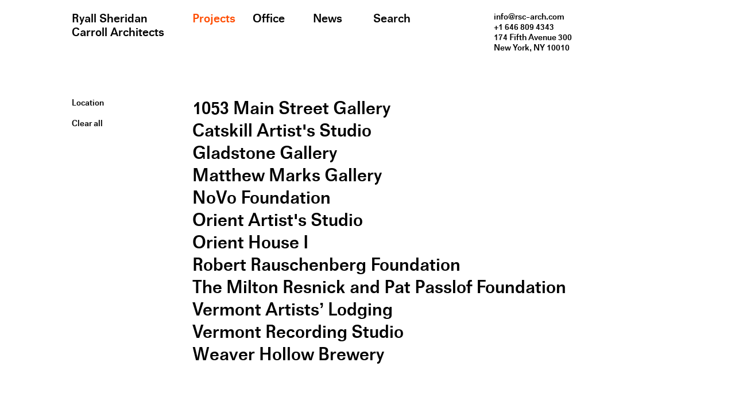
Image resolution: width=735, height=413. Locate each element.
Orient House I (250, 242)
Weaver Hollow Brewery (288, 354)
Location (88, 103)
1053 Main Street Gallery (291, 108)
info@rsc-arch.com (529, 16)
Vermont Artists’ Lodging (292, 309)
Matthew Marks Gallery (287, 175)
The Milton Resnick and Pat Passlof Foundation (379, 287)
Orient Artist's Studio (277, 220)
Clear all (87, 123)
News (327, 18)
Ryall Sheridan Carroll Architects (118, 25)
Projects (213, 18)
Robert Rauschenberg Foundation (326, 264)
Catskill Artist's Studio (282, 130)
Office (269, 18)
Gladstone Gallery (264, 152)
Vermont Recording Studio (298, 331)
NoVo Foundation (261, 197)
